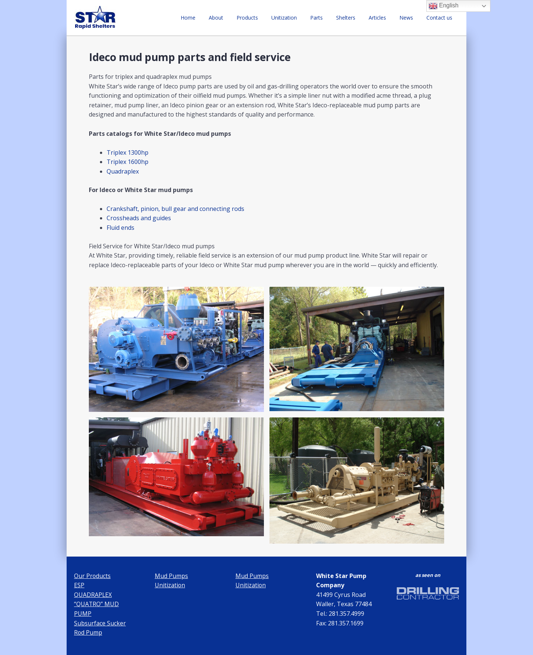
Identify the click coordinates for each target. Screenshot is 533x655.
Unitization (300, 17)
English (444, 5)
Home (213, 17)
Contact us (441, 17)
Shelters (356, 17)
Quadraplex (123, 171)
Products (266, 17)
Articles (384, 17)
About (238, 17)
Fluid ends (120, 228)
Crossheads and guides (139, 218)
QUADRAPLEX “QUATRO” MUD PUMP (96, 604)
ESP (79, 585)
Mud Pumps (171, 576)
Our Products (92, 576)
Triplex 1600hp (127, 162)
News (411, 17)
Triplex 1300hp (127, 152)
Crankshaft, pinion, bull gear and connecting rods (175, 209)
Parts (330, 17)
